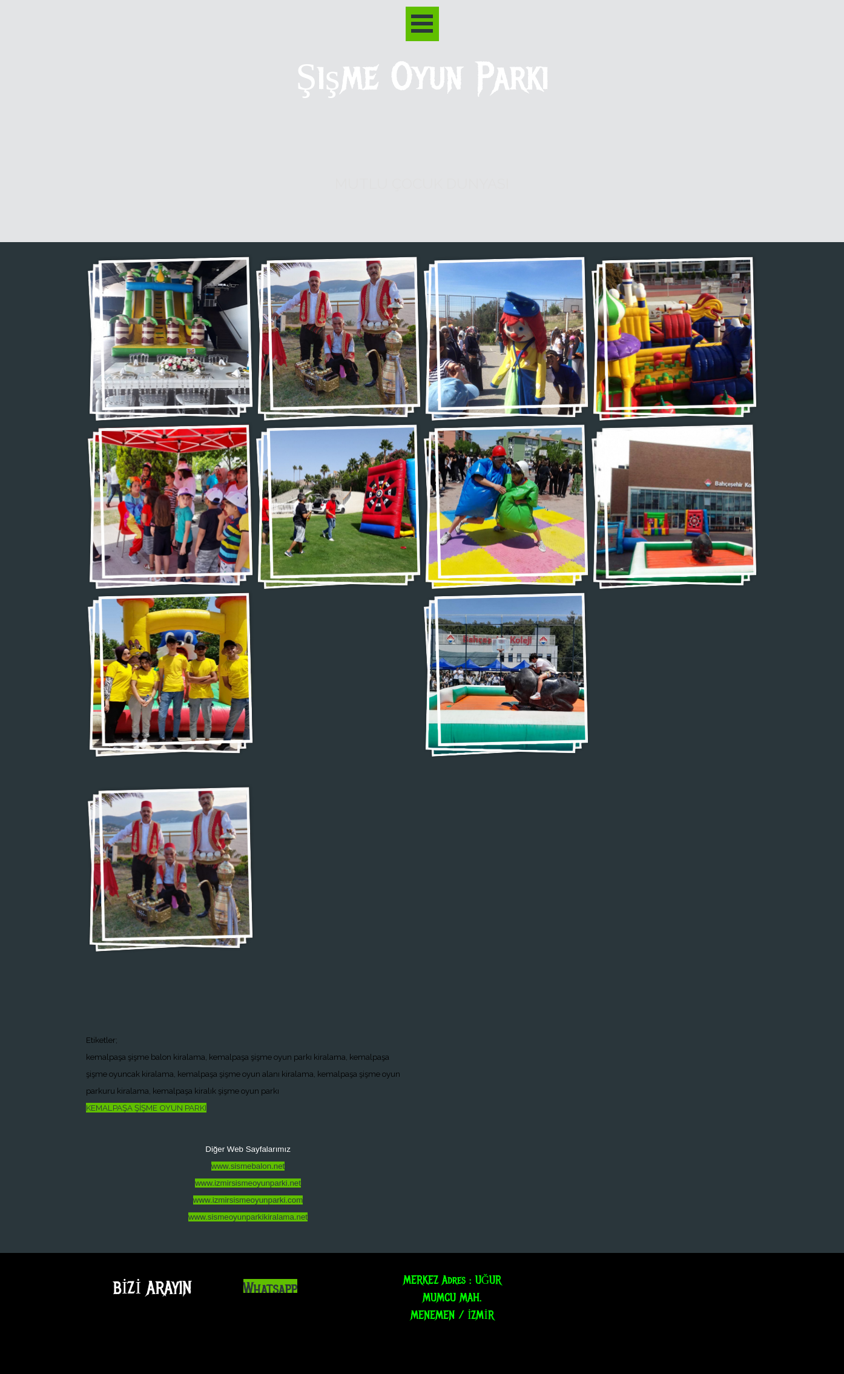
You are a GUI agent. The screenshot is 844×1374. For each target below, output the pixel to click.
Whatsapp (270, 1289)
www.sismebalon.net (248, 1166)
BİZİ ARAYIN (152, 1287)
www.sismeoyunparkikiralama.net (248, 1216)
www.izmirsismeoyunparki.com (248, 1200)
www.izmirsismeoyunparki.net (248, 1183)
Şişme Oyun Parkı (422, 77)
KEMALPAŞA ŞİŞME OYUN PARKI (146, 1108)
